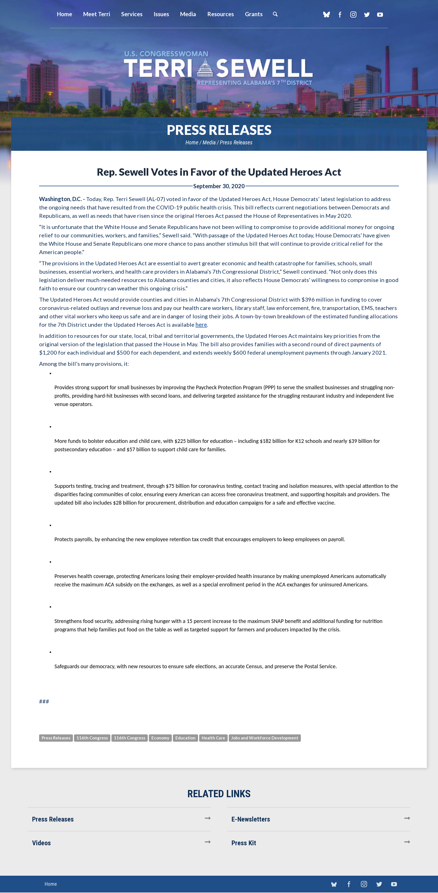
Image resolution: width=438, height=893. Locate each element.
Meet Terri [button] (96, 14)
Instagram (353, 14)
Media (209, 142)
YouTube (380, 14)
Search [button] (275, 14)
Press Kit (244, 843)
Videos (41, 843)
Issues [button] (161, 14)
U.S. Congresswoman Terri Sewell (219, 68)
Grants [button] (254, 14)
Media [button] (188, 14)
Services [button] (131, 14)
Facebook (339, 14)
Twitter (366, 14)
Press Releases (236, 142)
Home (191, 142)
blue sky (326, 14)
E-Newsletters (251, 819)
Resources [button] (220, 14)
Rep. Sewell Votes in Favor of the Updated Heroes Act (219, 171)
